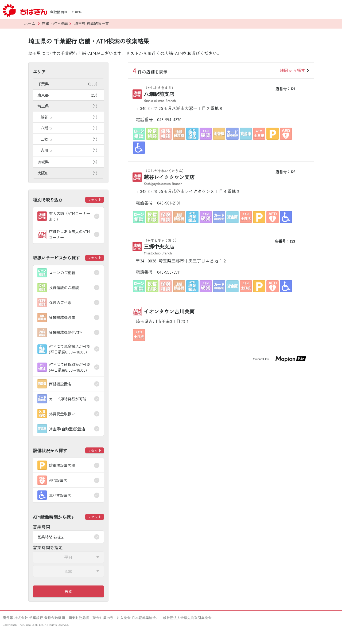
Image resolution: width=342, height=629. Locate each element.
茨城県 (68, 161)
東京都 (68, 95)
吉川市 (70, 150)
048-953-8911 (169, 272)
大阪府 (68, 173)
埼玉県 (68, 106)
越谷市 (70, 117)
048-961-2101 (168, 202)
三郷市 (70, 139)
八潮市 (70, 128)
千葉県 (68, 84)
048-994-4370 (169, 119)
